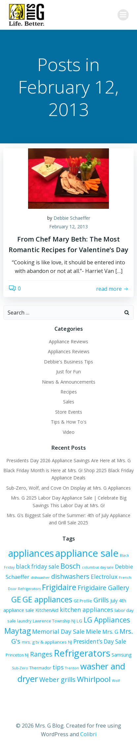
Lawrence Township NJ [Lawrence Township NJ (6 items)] (54, 621)
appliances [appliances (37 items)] (31, 553)
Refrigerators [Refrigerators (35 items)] (82, 653)
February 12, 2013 (68, 226)
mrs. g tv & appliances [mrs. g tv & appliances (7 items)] (44, 642)
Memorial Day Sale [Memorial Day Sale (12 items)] (58, 631)
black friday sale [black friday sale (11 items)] (37, 566)
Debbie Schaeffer (71, 218)
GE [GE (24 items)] (16, 599)
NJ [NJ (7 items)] (70, 642)
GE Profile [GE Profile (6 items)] (83, 601)
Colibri (88, 734)
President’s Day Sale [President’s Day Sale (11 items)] (99, 641)
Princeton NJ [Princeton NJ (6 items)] (17, 655)
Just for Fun (68, 371)
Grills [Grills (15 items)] (101, 599)
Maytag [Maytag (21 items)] (17, 630)
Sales (68, 401)
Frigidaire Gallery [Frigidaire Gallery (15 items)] (103, 587)
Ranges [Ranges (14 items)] (41, 654)
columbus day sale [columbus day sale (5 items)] (98, 567)
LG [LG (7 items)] (79, 621)
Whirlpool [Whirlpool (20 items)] (94, 679)
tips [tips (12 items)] (58, 667)
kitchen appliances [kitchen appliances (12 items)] (86, 610)
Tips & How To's (68, 422)
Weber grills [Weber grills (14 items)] (57, 679)
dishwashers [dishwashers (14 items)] (70, 576)
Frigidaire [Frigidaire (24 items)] (59, 587)
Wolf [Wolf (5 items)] (116, 680)
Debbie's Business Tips (68, 362)
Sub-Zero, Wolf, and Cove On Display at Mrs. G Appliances (68, 488)
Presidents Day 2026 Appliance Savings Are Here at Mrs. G (68, 460)
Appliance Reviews (68, 341)
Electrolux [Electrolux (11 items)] (104, 577)
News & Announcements (68, 382)
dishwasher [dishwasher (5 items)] (40, 577)
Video (69, 432)
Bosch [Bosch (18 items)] (70, 566)
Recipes (68, 392)
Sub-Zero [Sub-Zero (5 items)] (20, 668)
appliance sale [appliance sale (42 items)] (87, 553)
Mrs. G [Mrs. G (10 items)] (110, 631)
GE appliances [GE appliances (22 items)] (47, 599)
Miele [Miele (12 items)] (93, 631)
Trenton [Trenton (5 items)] (72, 668)
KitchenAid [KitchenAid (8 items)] (46, 610)
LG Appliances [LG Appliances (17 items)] (107, 619)
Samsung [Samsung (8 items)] (122, 655)
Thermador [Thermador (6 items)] (40, 668)
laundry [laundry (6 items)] (24, 621)
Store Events (68, 412)
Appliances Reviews (68, 351)
